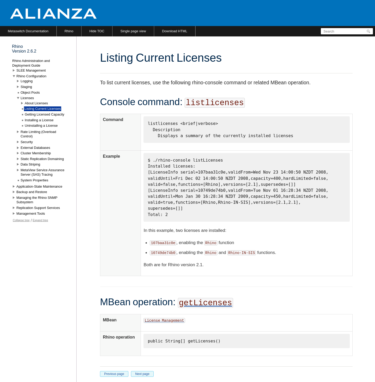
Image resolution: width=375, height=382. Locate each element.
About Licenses (36, 103)
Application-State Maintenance (39, 186)
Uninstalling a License (41, 126)
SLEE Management (31, 70)
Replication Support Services (38, 208)
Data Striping (30, 164)
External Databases (35, 148)
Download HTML (174, 31)
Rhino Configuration (31, 76)
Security (27, 142)
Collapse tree (21, 220)
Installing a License (39, 120)
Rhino (69, 31)
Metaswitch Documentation (28, 31)
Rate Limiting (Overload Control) (38, 134)
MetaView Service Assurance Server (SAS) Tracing (42, 172)
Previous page (114, 374)
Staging (26, 87)
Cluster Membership (36, 153)
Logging (27, 81)
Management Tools (30, 213)
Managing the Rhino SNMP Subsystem (36, 200)
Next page (142, 374)
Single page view (133, 31)
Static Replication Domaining (42, 159)
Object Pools (30, 92)
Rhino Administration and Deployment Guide (31, 63)
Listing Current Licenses (42, 109)
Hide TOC (96, 31)
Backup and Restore (31, 192)
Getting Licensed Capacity (44, 114)
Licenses (27, 98)
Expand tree (40, 220)
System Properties (34, 180)
